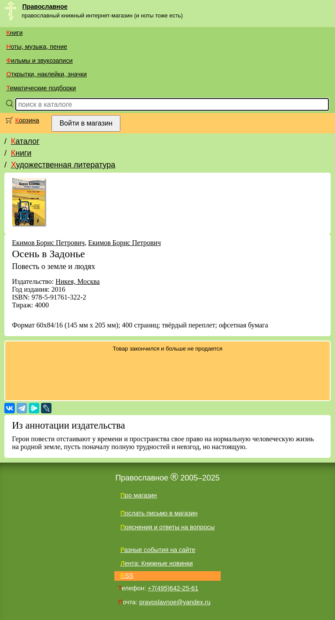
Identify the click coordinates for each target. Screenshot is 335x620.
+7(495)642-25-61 (173, 588)
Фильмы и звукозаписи (39, 60)
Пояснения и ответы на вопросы (167, 527)
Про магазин (138, 495)
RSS (126, 575)
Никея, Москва (77, 281)
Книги (14, 32)
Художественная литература (63, 164)
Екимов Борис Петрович (48, 242)
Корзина (27, 120)
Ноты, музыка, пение (36, 46)
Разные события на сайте (157, 549)
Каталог (25, 141)
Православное (45, 6)
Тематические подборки (41, 88)
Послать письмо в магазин (159, 513)
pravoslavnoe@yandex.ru (174, 602)
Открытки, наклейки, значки (46, 74)
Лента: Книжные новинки (156, 563)
